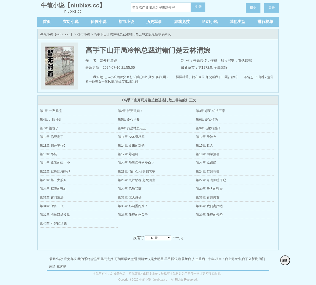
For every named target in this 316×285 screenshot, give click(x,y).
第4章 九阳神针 (51, 119)
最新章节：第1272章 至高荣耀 (204, 67)
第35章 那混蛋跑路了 (133, 206)
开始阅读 (200, 61)
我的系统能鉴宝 (89, 259)
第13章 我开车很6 (52, 145)
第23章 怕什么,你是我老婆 (136, 171)
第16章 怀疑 (48, 154)
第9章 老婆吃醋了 (208, 128)
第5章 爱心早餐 (129, 119)
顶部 (285, 260)
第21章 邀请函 (206, 163)
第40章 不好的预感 (53, 223)
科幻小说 (210, 22)
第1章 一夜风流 (51, 111)
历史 (253, 8)
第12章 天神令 (206, 137)
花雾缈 (61, 266)
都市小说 (126, 22)
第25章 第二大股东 (53, 180)
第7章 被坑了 (49, 128)
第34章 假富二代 (51, 206)
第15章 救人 (204, 145)
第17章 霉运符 (128, 154)
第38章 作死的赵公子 (133, 215)
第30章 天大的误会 (209, 189)
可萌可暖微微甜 (126, 259)
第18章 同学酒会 (207, 154)
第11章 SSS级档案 (131, 137)
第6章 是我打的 (207, 119)
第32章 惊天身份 (129, 197)
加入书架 (228, 61)
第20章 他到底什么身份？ (136, 163)
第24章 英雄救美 (207, 171)
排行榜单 (265, 22)
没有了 (139, 238)
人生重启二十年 (203, 259)
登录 (271, 8)
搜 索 (198, 7)
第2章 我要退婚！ (130, 111)
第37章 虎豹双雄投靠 (55, 215)
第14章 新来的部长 (131, 145)
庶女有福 (70, 259)
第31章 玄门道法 (51, 197)
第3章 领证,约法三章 (210, 111)
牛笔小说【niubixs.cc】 (57, 34)
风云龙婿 (107, 259)
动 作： (187, 61)
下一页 (177, 238)
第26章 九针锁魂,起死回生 (136, 180)
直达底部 (245, 61)
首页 (47, 22)
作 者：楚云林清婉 (101, 61)
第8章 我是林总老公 (132, 128)
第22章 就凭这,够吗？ (55, 171)
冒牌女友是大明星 (151, 259)
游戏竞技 (182, 22)
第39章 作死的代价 (209, 215)
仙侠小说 (98, 22)
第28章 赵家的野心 (53, 189)
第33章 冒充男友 (207, 197)
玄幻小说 (71, 22)
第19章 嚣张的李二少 (55, 163)
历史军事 (154, 22)
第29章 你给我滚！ (131, 189)
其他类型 (237, 22)
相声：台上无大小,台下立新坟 (236, 259)
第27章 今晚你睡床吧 (211, 180)
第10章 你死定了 (51, 137)
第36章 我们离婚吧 (209, 206)
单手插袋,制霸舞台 (177, 259)
